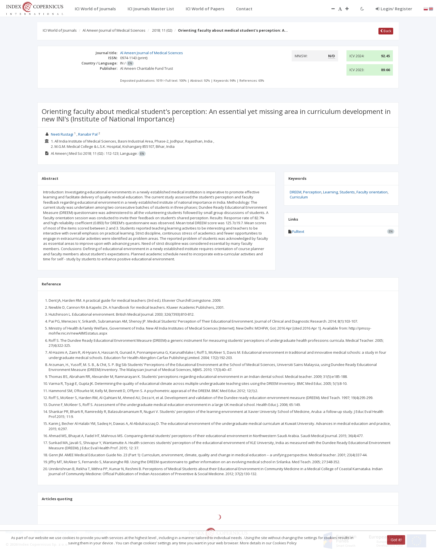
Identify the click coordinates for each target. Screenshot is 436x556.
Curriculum (299, 197)
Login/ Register (394, 8)
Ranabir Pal (88, 134)
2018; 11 (162, 30)
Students (347, 192)
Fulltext (298, 231)
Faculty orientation (372, 192)
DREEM (295, 192)
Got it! (396, 539)
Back (386, 30)
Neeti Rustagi (62, 134)
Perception (312, 192)
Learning (330, 192)
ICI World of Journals (60, 30)
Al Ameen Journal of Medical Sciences (114, 30)
